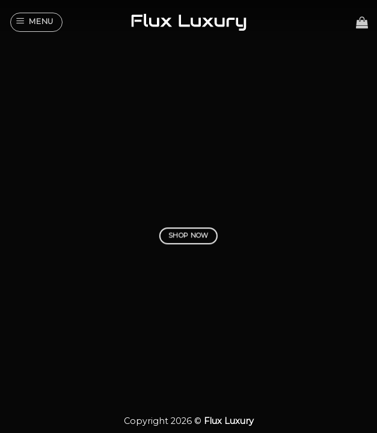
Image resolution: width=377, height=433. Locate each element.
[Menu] (36, 22)
